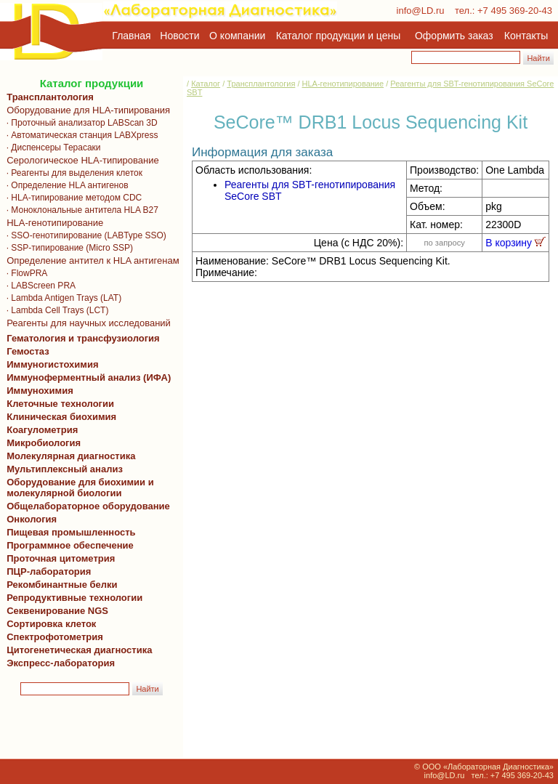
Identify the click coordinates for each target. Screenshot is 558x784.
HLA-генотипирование (52, 222)
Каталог (205, 83)
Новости (179, 35)
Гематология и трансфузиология (80, 338)
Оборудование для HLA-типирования (85, 110)
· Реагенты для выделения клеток (71, 173)
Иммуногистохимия (50, 364)
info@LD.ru (421, 10)
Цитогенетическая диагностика (76, 649)
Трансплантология (47, 97)
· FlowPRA (24, 273)
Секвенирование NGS (54, 610)
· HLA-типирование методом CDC (71, 198)
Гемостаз (27, 351)
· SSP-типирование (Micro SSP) (67, 248)
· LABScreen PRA (38, 285)
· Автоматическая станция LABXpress (79, 135)
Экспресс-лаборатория (60, 663)
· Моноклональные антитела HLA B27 (79, 210)
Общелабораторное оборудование (85, 506)
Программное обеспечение (70, 545)
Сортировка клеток (48, 623)
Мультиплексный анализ (64, 469)
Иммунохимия (39, 390)
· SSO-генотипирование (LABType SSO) (83, 235)
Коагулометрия (42, 429)
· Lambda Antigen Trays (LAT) (61, 298)
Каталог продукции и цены (338, 35)
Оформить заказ (454, 35)
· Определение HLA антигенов (65, 185)
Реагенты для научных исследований (86, 323)
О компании (235, 35)
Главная (131, 35)
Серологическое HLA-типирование (80, 160)
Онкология (31, 519)
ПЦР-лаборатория (46, 571)
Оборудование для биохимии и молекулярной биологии (77, 487)
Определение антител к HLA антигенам (90, 260)
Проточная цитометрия (58, 558)
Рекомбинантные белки (59, 584)
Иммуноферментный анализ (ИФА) (86, 377)
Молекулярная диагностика (68, 455)
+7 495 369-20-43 (514, 10)
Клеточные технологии (57, 403)
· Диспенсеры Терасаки (51, 147)
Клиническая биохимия (58, 416)
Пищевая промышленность (71, 532)
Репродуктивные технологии (71, 597)
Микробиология (43, 442)
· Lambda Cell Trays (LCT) (54, 310)
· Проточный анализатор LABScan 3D (79, 123)
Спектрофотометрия (54, 636)
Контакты (526, 35)
